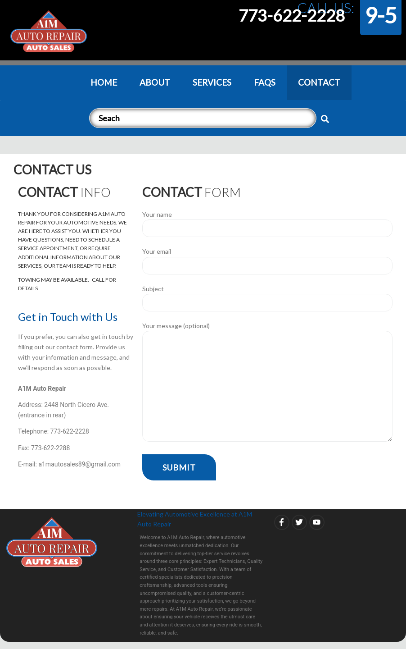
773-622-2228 (292, 15)
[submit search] (325, 119)
